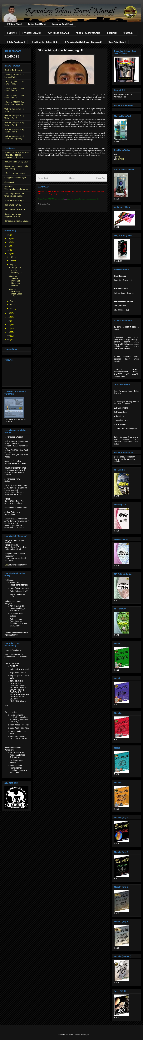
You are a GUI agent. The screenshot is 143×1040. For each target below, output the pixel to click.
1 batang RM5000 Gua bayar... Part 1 (14, 76)
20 (8, 238)
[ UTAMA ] (12, 33)
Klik (6, 565)
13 (8, 321)
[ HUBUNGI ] (128, 33)
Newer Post (43, 178)
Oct (11, 261)
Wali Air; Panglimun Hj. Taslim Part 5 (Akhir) (14, 137)
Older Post (100, 178)
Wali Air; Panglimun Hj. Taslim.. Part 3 (14, 124)
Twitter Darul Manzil (37, 24)
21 (8, 235)
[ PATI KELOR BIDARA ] (58, 33)
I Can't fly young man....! (14, 173)
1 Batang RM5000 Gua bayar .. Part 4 (14, 96)
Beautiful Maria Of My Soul (16, 162)
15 (8, 313)
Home (72, 178)
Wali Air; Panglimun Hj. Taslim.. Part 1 (14, 110)
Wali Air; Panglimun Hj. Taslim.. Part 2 (14, 117)
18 (8, 246)
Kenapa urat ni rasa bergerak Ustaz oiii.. (13, 215)
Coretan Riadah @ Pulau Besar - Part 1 (15, 292)
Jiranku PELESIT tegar (14, 200)
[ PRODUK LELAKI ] (31, 33)
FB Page (120, 159)
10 (8, 332)
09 (8, 336)
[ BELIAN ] (112, 33)
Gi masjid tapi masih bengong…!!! (15, 270)
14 (8, 317)
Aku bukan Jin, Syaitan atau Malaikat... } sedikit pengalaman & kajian (16, 154)
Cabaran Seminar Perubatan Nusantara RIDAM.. (14, 280)
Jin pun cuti (9, 182)
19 (8, 242)
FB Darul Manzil (14, 24)
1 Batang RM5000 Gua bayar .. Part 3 (14, 89)
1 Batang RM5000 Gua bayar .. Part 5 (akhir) (14, 103)
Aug (12, 301)
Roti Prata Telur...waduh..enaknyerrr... (16, 188)
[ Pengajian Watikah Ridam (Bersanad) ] (83, 42)
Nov (12, 257)
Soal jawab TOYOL (12, 205)
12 (8, 324)
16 (8, 253)
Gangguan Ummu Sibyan (15, 178)
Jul (11, 305)
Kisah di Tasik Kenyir (13, 70)
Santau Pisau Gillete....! (14, 209)
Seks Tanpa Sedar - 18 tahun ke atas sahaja (14, 194)
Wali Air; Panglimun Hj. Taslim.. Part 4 (14, 130)
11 (8, 328)
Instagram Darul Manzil (62, 24)
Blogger (86, 1035)
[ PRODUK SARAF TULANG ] (88, 33)
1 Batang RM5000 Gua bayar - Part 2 (14, 82)
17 (8, 250)
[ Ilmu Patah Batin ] (117, 42)
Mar (12, 308)
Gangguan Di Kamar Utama (16, 221)
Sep (12, 264)
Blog (118, 157)
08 (8, 339)
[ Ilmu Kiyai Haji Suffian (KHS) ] (45, 42)
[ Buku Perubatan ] (16, 42)
